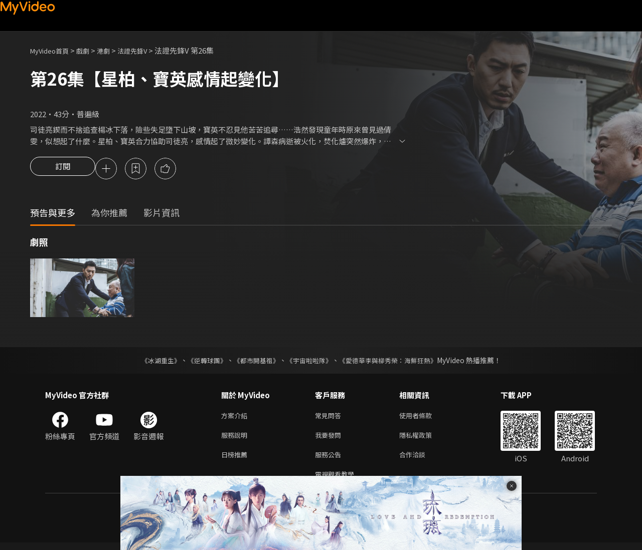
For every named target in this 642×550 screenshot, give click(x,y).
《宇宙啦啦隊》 (310, 362)
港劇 (113, 50)
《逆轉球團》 (201, 362)
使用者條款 (424, 417)
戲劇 (90, 50)
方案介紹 (236, 417)
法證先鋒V (145, 50)
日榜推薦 (236, 459)
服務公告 (330, 459)
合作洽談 (420, 459)
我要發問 (330, 438)
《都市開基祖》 (253, 362)
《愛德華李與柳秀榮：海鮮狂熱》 (394, 362)
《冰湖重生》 (152, 362)
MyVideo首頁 (53, 50)
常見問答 (330, 417)
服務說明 (236, 438)
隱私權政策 (424, 438)
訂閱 (63, 169)
